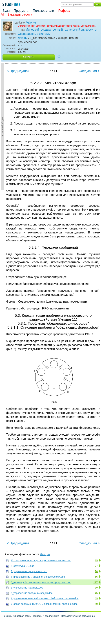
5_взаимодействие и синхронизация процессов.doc (41, 582)
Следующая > (89, 71)
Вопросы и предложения (45, 616)
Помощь (7, 616)
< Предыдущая (18, 71)
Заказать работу (19, 14)
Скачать (28, 56)
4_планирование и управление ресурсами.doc (38, 576)
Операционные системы (34, 33)
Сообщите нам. (88, 26)
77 (96, 565)
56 (96, 576)
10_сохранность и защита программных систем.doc (41, 560)
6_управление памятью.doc (27, 587)
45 (96, 593)
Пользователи (43, 10)
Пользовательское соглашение (78, 616)
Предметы (21, 10)
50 (96, 603)
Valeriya (31, 22)
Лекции (22, 37)
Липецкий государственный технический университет (61, 29)
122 (96, 582)
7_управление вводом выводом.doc (31, 593)
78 (96, 571)
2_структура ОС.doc (22, 565)
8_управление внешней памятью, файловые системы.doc (44, 598)
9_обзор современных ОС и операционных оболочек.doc (44, 603)
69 (96, 587)
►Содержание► (2, 126)
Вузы (6, 10)
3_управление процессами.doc (29, 571)
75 (96, 560)
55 (96, 598)
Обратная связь (22, 616)
